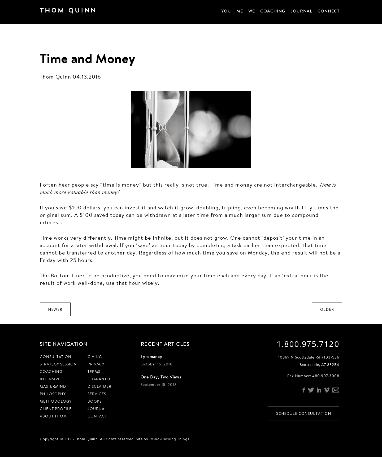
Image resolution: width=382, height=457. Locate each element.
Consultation (55, 356)
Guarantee (99, 379)
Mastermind (53, 386)
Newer (55, 309)
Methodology (56, 401)
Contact (97, 416)
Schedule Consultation (303, 413)
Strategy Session (58, 364)
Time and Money (87, 58)
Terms (94, 371)
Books (95, 401)
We (251, 11)
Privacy (96, 364)
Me (239, 11)
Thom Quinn (75, 11)
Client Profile (56, 408)
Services (97, 393)
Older (327, 309)
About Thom (53, 416)
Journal (301, 11)
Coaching (272, 11)
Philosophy (53, 393)
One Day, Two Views (161, 377)
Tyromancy (151, 356)
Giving (95, 356)
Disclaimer (99, 386)
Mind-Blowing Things (169, 439)
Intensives (51, 379)
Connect (329, 11)
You (226, 11)
